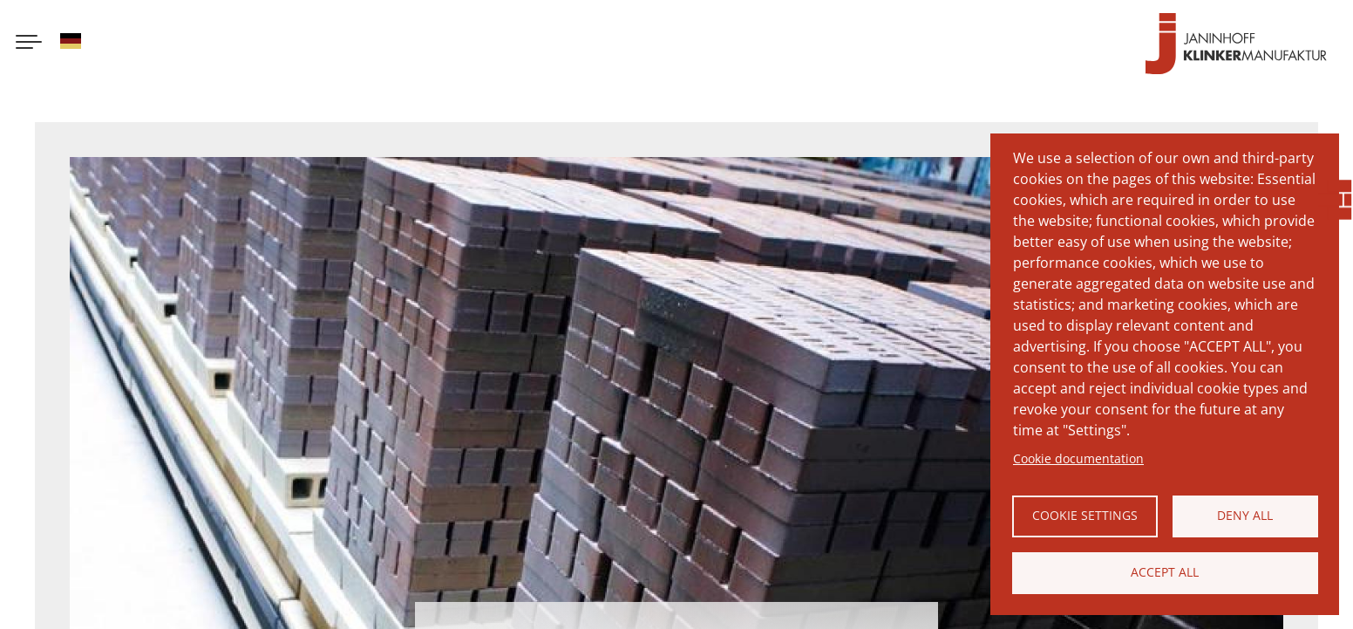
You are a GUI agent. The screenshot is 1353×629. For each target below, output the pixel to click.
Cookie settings (1085, 515)
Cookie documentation (1078, 458)
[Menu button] (28, 44)
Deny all (1245, 515)
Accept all (1165, 572)
